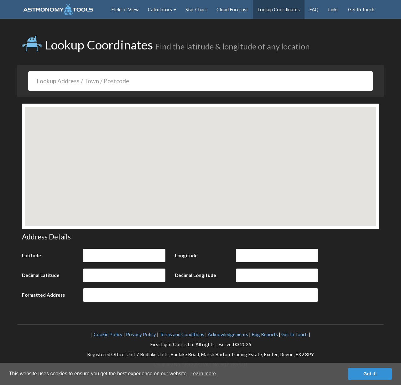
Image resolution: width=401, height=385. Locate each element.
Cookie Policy (108, 334)
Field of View (124, 9)
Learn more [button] (203, 373)
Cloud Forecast (232, 9)
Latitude (31, 255)
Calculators (162, 9)
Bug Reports (265, 334)
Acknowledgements (228, 334)
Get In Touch (361, 9)
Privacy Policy (141, 334)
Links (333, 9)
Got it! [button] (370, 373)
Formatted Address (43, 295)
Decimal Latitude (41, 275)
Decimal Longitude (195, 275)
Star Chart (196, 9)
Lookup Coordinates (279, 9)
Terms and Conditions (181, 334)
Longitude (186, 255)
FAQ (314, 9)
